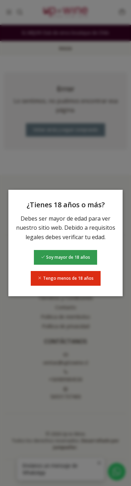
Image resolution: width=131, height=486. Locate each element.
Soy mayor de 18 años (65, 257)
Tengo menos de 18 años (66, 278)
